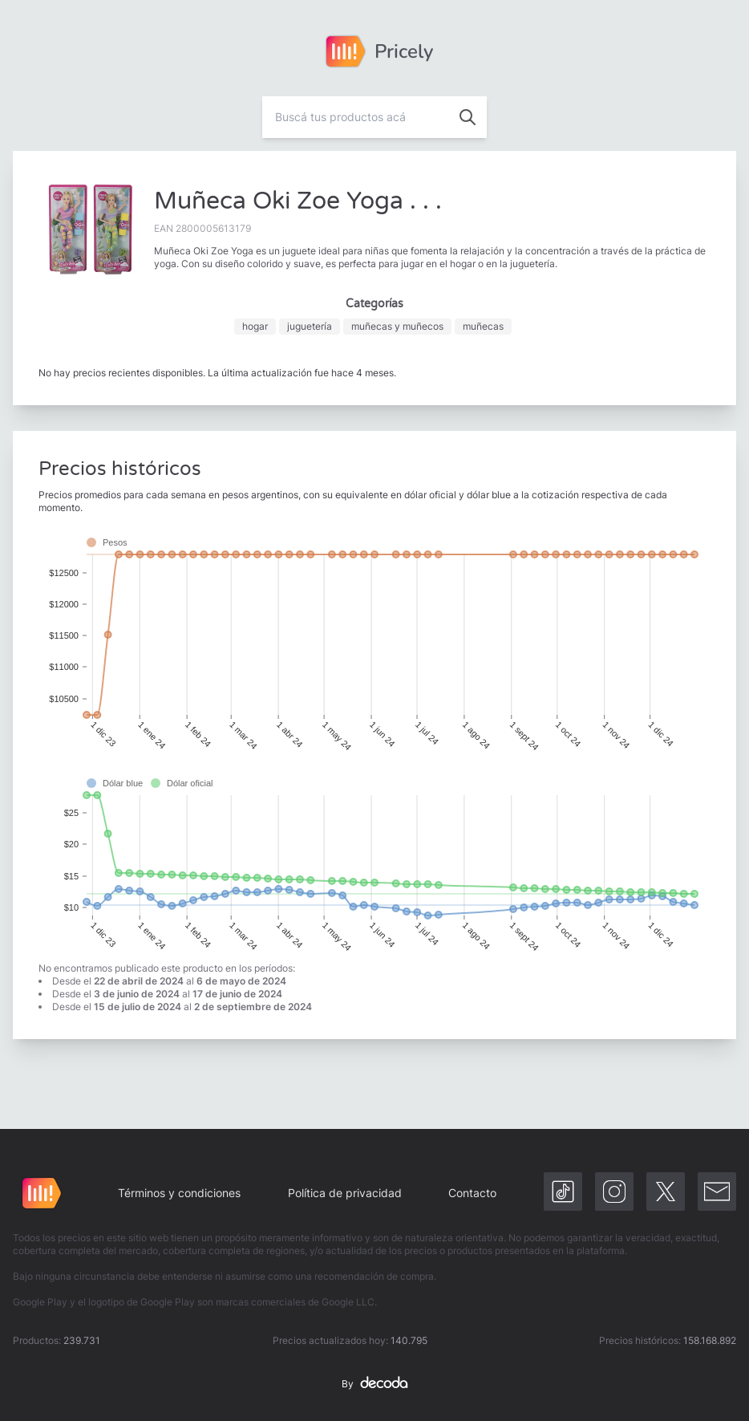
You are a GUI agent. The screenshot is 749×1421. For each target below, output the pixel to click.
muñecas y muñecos (397, 326)
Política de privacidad (345, 1193)
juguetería (309, 326)
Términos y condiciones (179, 1193)
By (374, 1384)
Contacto (472, 1193)
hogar (255, 326)
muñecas (483, 326)
